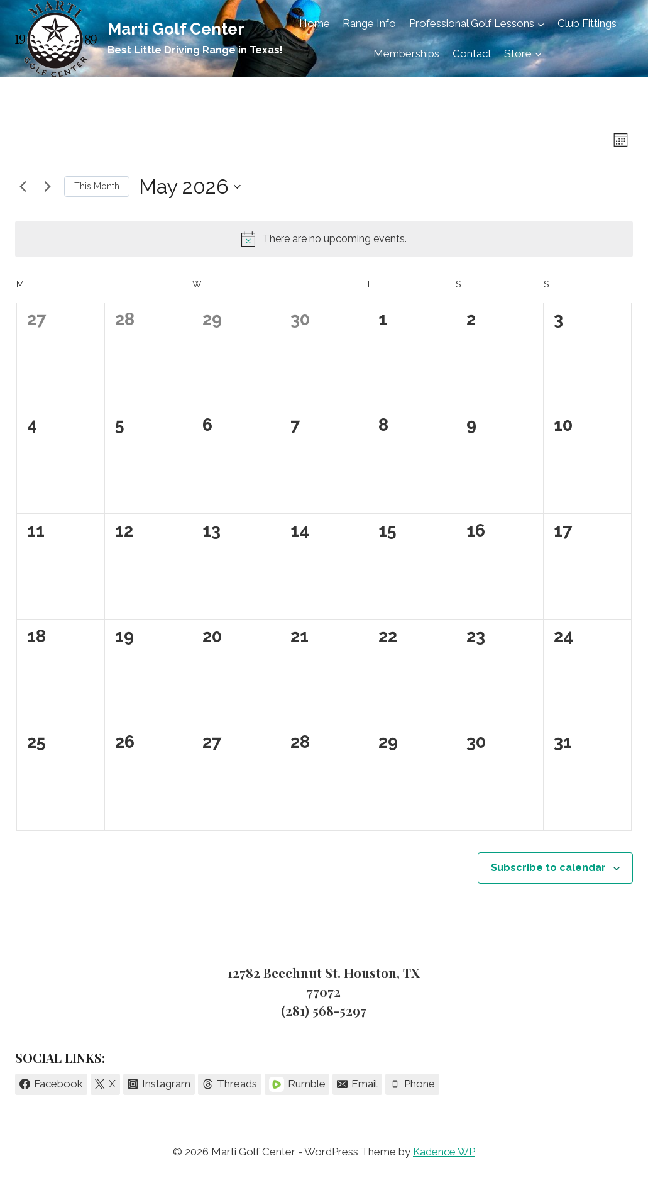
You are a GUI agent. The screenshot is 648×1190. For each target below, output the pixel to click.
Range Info (369, 23)
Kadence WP (444, 1151)
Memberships (406, 53)
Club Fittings (587, 23)
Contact (472, 53)
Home (314, 23)
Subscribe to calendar (548, 868)
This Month (96, 186)
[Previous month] (22, 186)
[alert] (324, 239)
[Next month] (47, 186)
